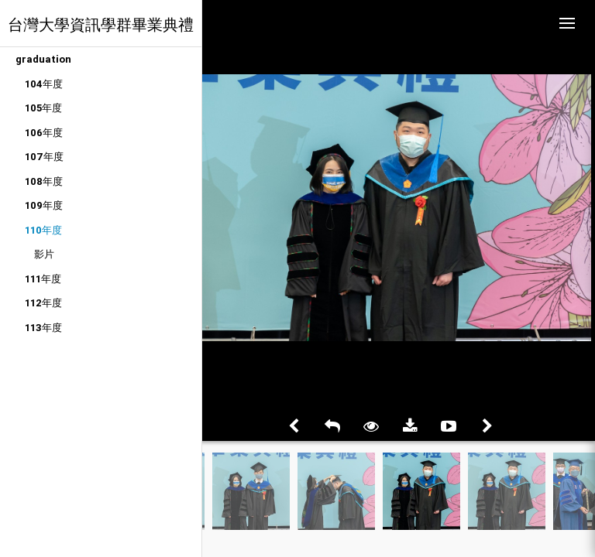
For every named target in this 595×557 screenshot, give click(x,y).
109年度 (44, 205)
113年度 (43, 327)
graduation (43, 59)
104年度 (44, 84)
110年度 (43, 230)
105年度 (43, 107)
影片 (44, 254)
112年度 (43, 302)
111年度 (43, 278)
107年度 (44, 156)
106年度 (44, 132)
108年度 (44, 181)
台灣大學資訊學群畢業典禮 (101, 24)
